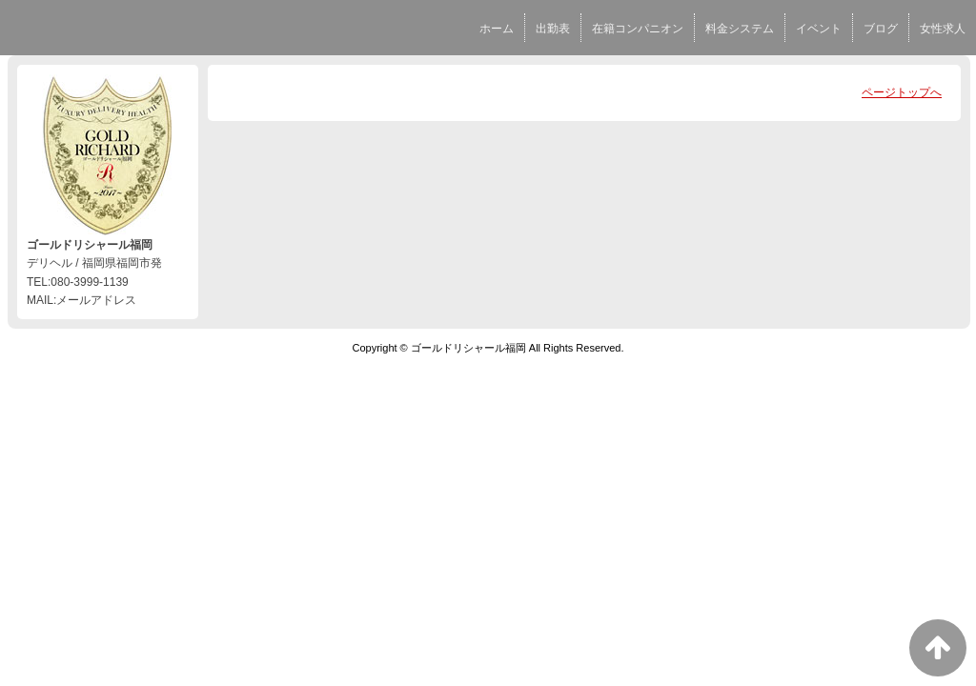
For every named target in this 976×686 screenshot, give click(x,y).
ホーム (496, 28)
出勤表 (553, 28)
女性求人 (943, 28)
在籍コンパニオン (637, 28)
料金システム (739, 28)
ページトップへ (902, 92)
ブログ (881, 28)
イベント (819, 28)
